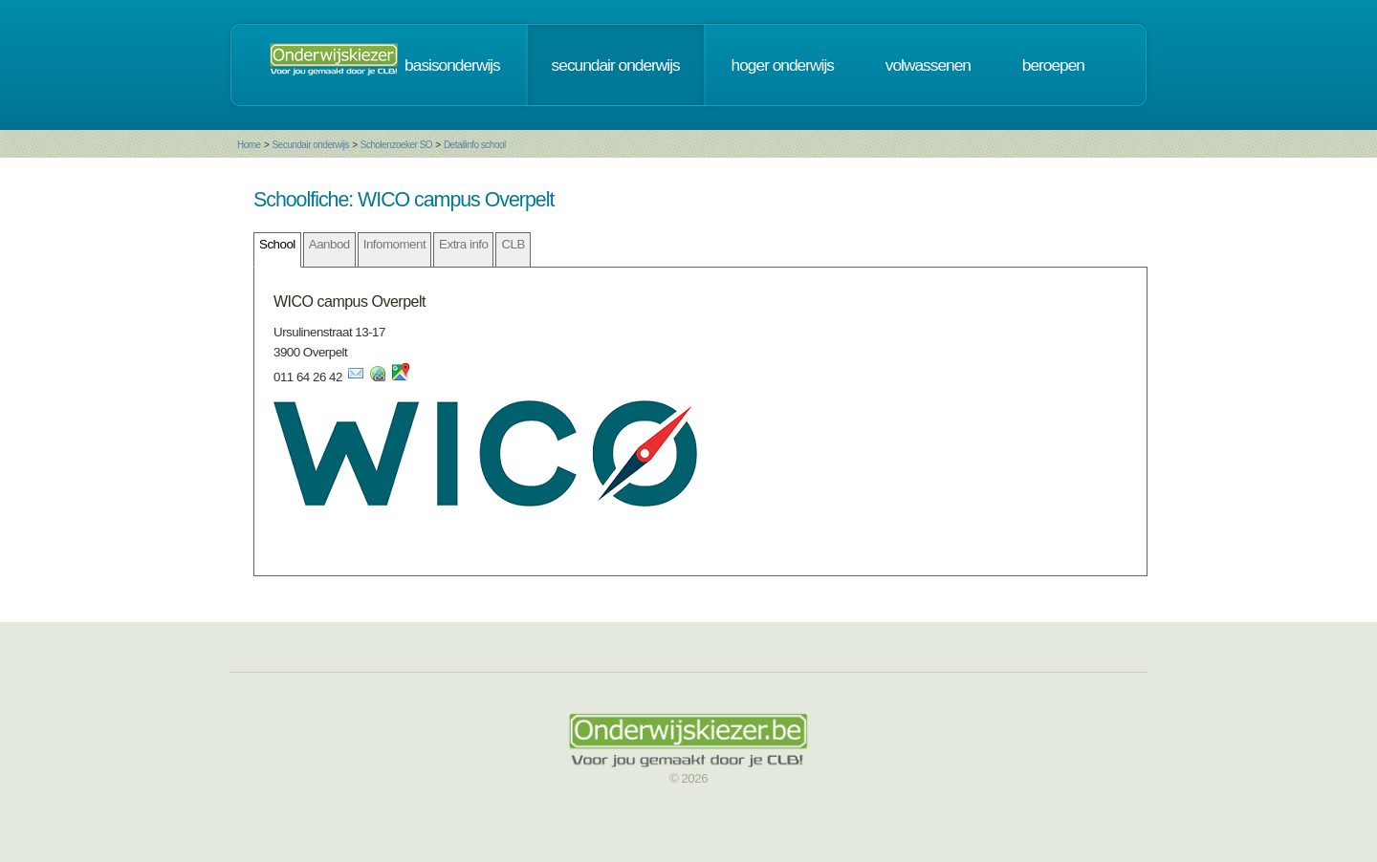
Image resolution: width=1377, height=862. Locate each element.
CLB (512, 244)
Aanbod (329, 244)
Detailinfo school (475, 145)
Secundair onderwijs (310, 145)
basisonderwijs (452, 65)
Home (249, 145)
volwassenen (928, 65)
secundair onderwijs (616, 65)
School (277, 244)
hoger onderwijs (783, 65)
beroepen (1053, 65)
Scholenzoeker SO (396, 145)
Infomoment (394, 244)
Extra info (463, 244)
